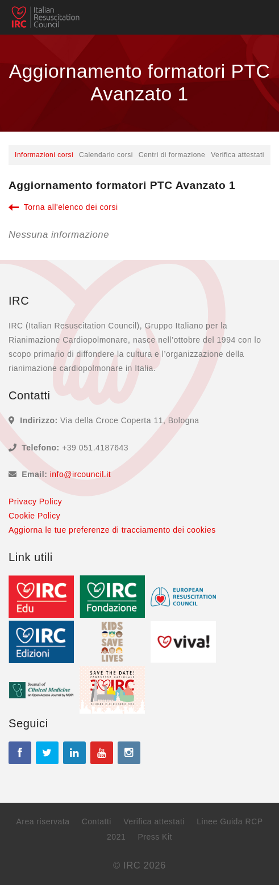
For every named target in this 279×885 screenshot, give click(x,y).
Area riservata (42, 821)
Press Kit (155, 836)
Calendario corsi (106, 155)
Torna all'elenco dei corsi (63, 207)
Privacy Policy (35, 501)
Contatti (96, 821)
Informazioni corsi (44, 155)
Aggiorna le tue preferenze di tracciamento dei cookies (112, 529)
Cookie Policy (34, 515)
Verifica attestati (237, 155)
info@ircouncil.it (80, 474)
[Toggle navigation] (254, 18)
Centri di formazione (172, 155)
